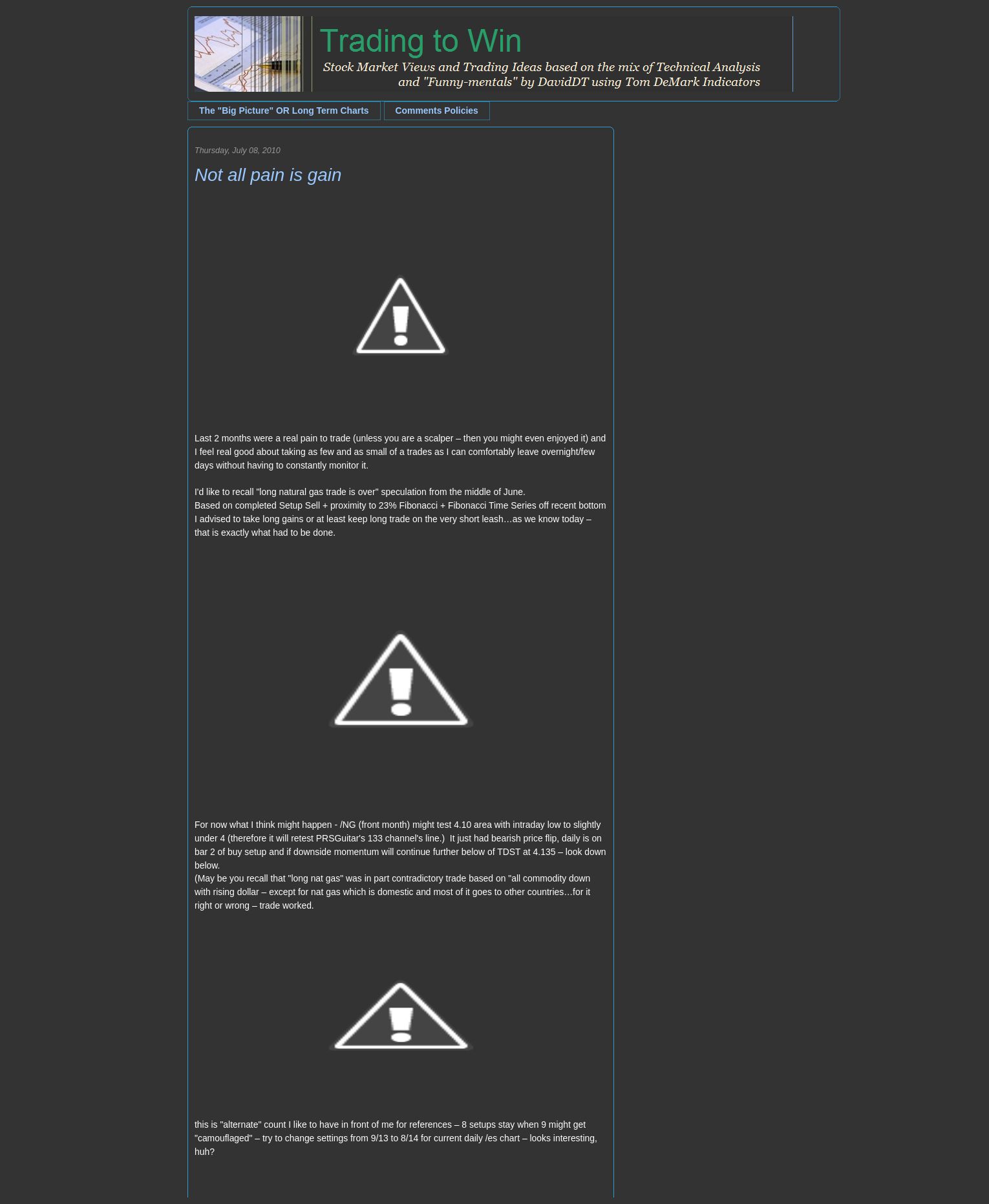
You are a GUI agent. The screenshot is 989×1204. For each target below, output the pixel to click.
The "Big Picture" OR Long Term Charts (284, 110)
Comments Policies (437, 110)
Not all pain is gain (268, 175)
